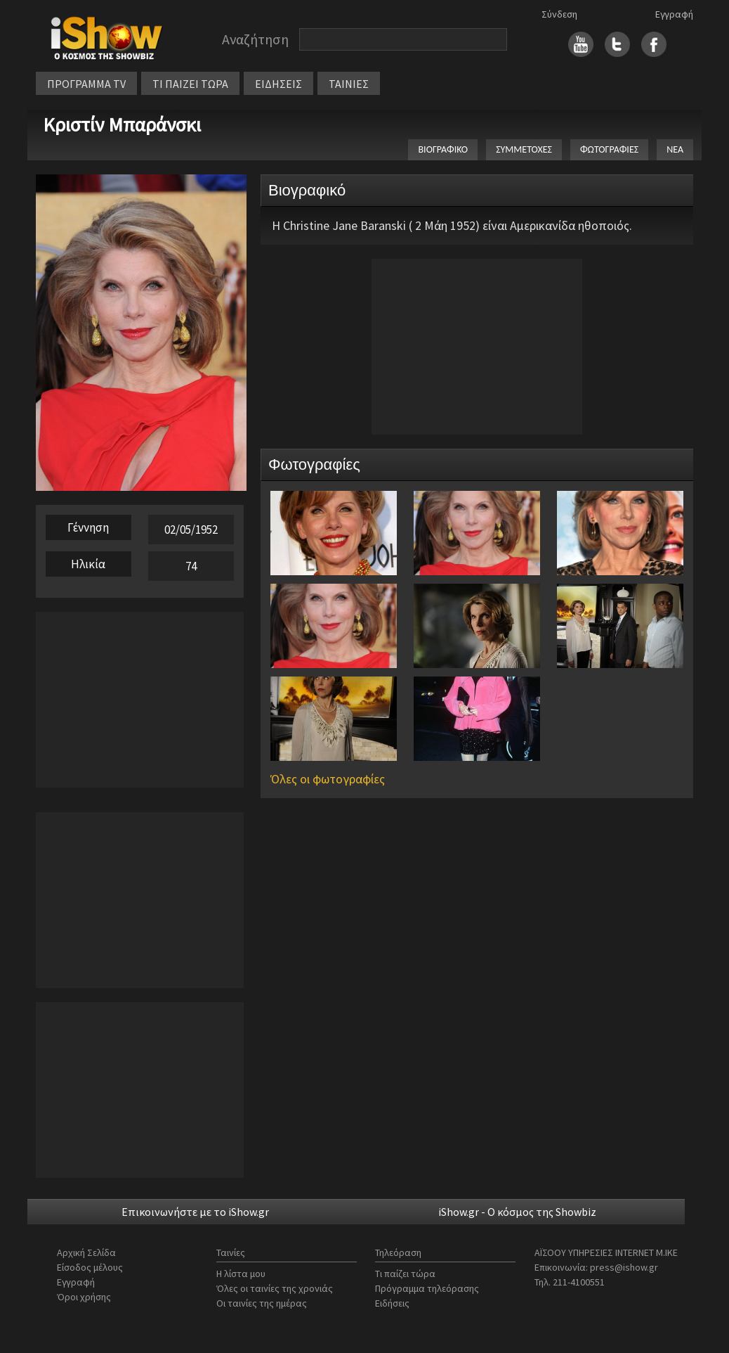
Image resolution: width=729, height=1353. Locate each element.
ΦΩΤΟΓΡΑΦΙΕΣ (609, 149)
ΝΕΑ (674, 149)
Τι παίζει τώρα (405, 1273)
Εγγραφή (674, 14)
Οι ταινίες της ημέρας (261, 1303)
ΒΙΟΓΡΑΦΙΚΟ (443, 149)
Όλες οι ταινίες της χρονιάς (274, 1288)
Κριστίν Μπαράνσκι (122, 124)
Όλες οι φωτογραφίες (327, 779)
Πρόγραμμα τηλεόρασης (427, 1288)
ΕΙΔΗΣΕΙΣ (278, 84)
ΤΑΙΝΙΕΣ (349, 84)
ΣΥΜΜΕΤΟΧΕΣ (524, 149)
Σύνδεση (559, 14)
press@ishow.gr (624, 1267)
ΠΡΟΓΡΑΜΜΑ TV (86, 84)
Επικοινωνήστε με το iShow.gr (195, 1212)
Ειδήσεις (392, 1303)
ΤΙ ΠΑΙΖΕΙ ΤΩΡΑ (190, 84)
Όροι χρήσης (84, 1296)
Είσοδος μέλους (90, 1267)
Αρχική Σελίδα (86, 1252)
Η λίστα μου (240, 1273)
